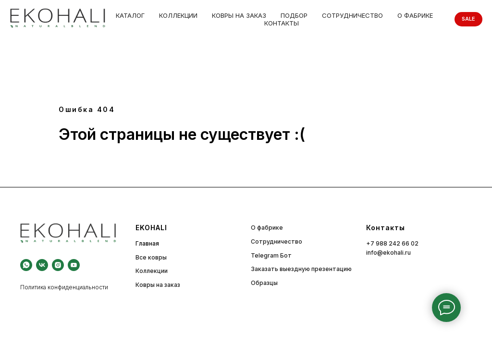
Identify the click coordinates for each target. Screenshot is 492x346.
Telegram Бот (271, 255)
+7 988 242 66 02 (392, 243)
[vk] (42, 265)
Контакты (281, 23)
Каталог (130, 15)
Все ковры (151, 257)
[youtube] (74, 265)
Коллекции (178, 15)
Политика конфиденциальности (64, 287)
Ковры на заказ (239, 15)
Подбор (294, 15)
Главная (147, 243)
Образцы (264, 282)
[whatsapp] (26, 265)
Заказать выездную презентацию (301, 268)
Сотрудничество (352, 15)
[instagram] (58, 265)
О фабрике (415, 15)
